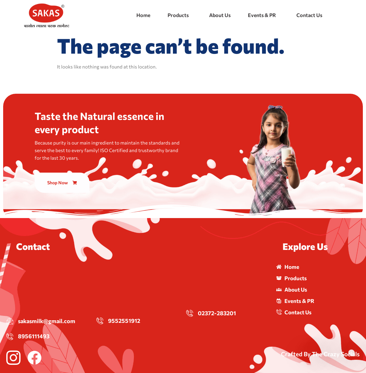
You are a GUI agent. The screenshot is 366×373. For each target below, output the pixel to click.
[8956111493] (9, 336)
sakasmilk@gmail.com (46, 320)
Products (178, 15)
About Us (220, 15)
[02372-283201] (189, 313)
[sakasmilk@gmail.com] (9, 320)
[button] (180, 15)
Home (143, 15)
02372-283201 (217, 313)
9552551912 (124, 320)
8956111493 (33, 336)
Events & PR (262, 15)
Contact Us (309, 15)
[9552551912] (99, 320)
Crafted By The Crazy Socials (320, 354)
